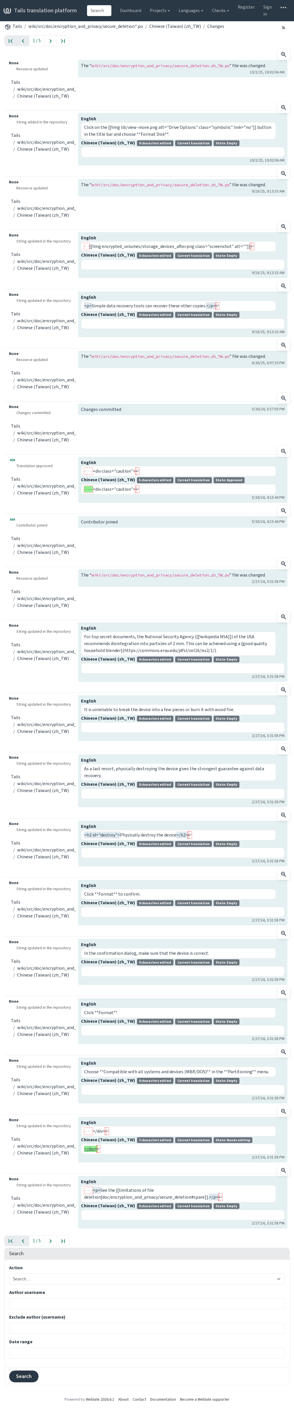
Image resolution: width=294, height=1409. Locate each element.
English (88, 119)
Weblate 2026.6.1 (100, 1399)
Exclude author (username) (37, 1317)
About (123, 1399)
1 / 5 (37, 41)
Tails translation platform (40, 10)
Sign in (267, 10)
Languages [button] (189, 10)
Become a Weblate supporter (204, 1399)
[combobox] (99, 10)
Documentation (163, 1399)
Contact (139, 1399)
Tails (17, 26)
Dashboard (130, 10)
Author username (27, 1292)
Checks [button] (219, 10)
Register (246, 7)
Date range (20, 1342)
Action (16, 1268)
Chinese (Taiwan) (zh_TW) (175, 26)
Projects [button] (158, 10)
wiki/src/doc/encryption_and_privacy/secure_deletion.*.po (85, 26)
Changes (215, 26)
